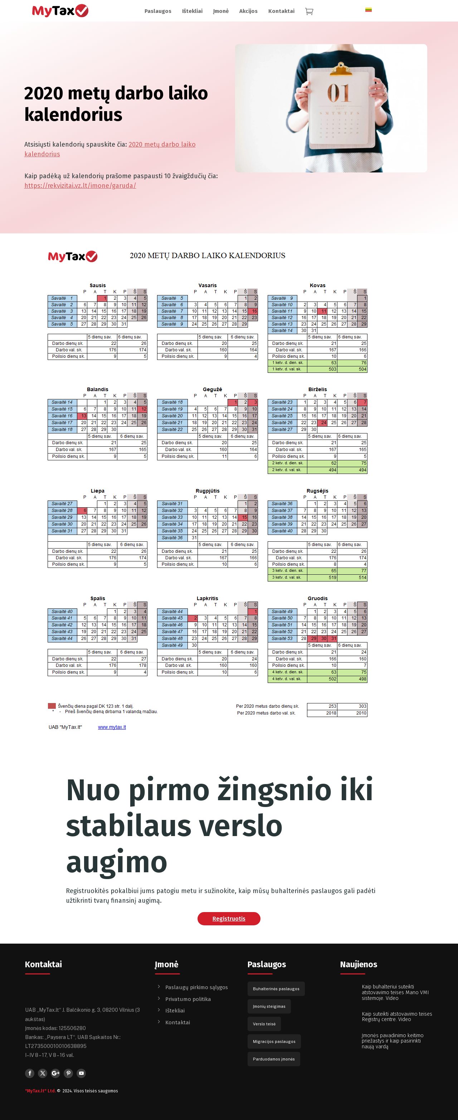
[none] (373, 7)
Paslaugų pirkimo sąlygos (196, 987)
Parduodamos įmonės (274, 1059)
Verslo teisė (264, 1024)
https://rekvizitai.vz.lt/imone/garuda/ (80, 186)
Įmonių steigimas (269, 1006)
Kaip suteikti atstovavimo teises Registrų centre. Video (397, 1017)
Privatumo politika (188, 999)
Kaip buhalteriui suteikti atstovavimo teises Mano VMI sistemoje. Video (395, 992)
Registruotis (229, 918)
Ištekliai (175, 1010)
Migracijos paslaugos (274, 1041)
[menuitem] (158, 11)
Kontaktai (177, 1022)
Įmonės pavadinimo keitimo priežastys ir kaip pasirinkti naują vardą (393, 1041)
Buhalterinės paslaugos (276, 989)
